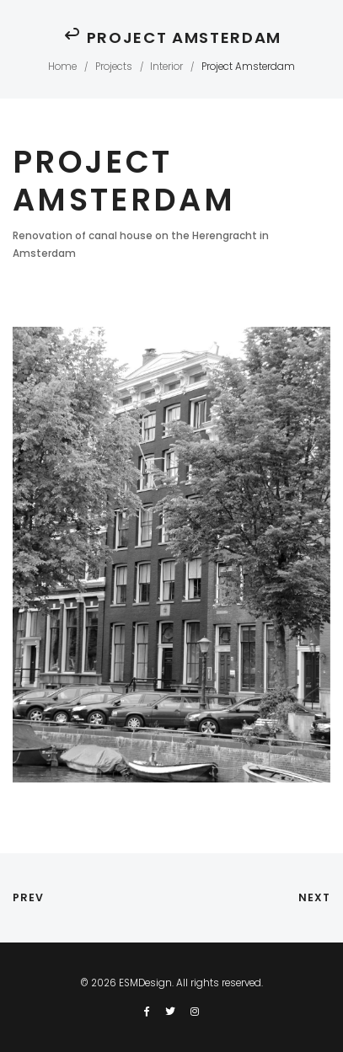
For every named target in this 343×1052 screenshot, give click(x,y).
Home (62, 66)
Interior (166, 66)
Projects (113, 66)
